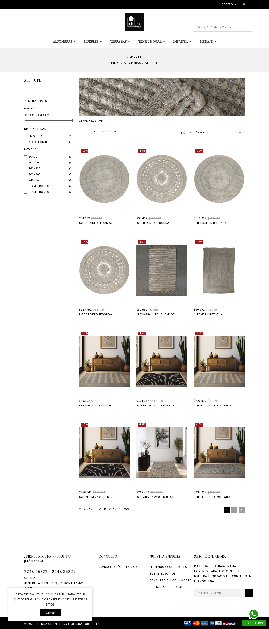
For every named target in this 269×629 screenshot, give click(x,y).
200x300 (35, 174)
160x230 (35, 168)
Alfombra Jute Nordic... (96, 405)
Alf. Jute (32, 80)
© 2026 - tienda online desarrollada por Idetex (62, 624)
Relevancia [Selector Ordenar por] (219, 132)
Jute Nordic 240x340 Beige (213, 405)
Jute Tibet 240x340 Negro (212, 497)
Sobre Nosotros (163, 573)
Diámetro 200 (39, 192)
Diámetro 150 (39, 186)
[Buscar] (222, 27)
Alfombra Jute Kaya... (209, 314)
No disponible (39, 142)
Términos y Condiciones (168, 567)
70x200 (34, 162)
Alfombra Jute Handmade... (156, 314)
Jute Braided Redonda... (96, 223)
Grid (81, 131)
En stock (35, 136)
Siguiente (241, 510)
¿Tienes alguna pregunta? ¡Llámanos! (47, 558)
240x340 (35, 180)
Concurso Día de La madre (120, 567)
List (88, 131)
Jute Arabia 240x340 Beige (155, 497)
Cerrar (50, 613)
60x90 (33, 156)
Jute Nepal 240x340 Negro (98, 497)
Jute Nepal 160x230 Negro (155, 405)
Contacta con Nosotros (169, 587)
